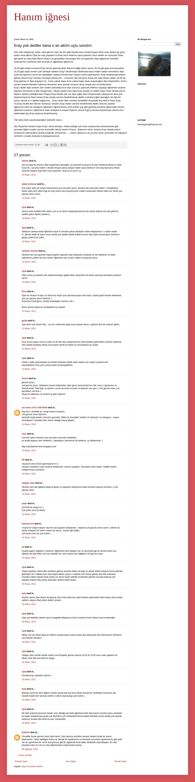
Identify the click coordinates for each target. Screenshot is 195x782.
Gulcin (25, 378)
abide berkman (29, 184)
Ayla (24, 207)
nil (23, 547)
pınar (24, 503)
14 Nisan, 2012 (29, 474)
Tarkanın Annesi (30, 251)
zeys (24, 434)
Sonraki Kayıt (21, 761)
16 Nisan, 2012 (29, 584)
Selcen (25, 161)
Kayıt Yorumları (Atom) (31, 766)
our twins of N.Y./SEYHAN (34, 407)
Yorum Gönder (25, 755)
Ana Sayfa (71, 761)
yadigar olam (28, 483)
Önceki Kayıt (120, 761)
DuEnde (26, 732)
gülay (24, 320)
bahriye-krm (28, 523)
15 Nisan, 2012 (29, 558)
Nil (23, 460)
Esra (24, 291)
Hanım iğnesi (42, 17)
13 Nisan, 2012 (29, 175)
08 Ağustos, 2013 (30, 749)
